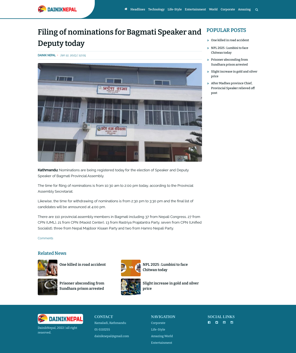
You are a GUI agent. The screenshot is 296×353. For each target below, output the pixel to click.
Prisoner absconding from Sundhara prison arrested (81, 286)
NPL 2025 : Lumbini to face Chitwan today (165, 267)
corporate (158, 323)
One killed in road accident (82, 264)
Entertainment (195, 9)
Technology (156, 9)
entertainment (161, 343)
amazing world (162, 336)
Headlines (137, 9)
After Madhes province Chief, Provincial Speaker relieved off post (233, 88)
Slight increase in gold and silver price (171, 286)
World (213, 9)
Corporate (228, 9)
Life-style (175, 9)
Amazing (244, 9)
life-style (158, 329)
